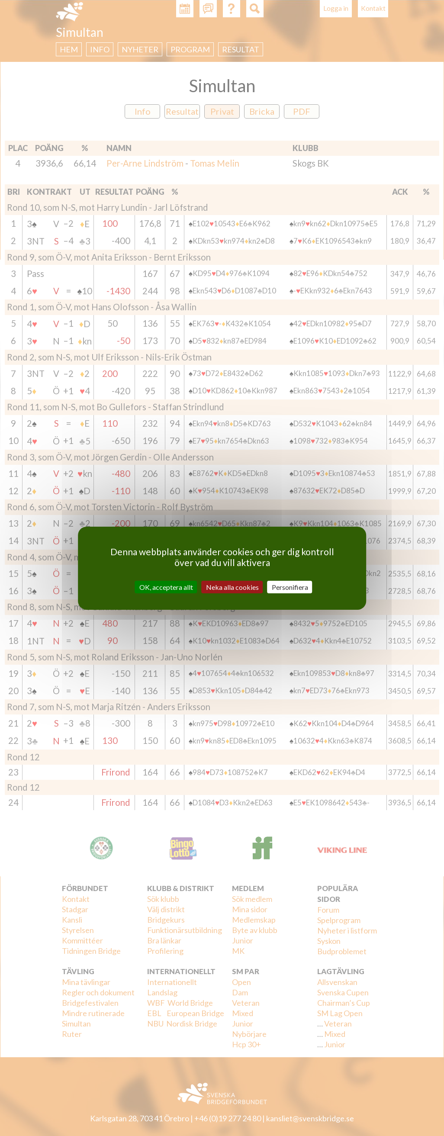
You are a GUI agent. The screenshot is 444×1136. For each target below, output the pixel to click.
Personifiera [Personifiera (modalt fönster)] (290, 586)
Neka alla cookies (232, 586)
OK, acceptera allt (166, 586)
